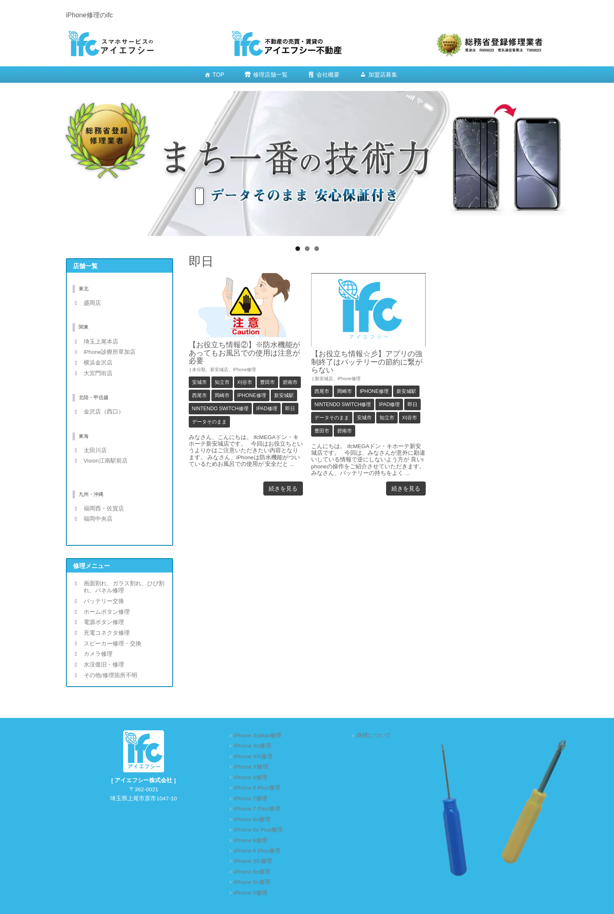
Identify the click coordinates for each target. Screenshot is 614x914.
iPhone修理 (244, 369)
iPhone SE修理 (253, 861)
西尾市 (199, 395)
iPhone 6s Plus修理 (258, 830)
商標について (373, 735)
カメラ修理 (98, 654)
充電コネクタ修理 (107, 633)
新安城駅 (284, 395)
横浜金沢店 (98, 363)
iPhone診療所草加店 (110, 352)
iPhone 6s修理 (252, 819)
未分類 (199, 369)
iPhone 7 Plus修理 (257, 809)
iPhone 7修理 (251, 798)
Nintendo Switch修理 (220, 408)
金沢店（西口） (104, 412)
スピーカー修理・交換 (112, 644)
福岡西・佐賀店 (104, 508)
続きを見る (283, 488)
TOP (219, 74)
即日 (290, 408)
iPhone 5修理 (251, 893)
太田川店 (95, 450)
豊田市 (267, 382)
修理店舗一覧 (270, 74)
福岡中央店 (98, 519)
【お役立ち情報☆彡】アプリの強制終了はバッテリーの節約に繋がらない (366, 362)
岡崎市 (222, 395)
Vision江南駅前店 (106, 461)
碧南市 (290, 382)
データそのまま (209, 422)
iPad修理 (266, 408)
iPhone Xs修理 (252, 746)
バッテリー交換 (104, 601)
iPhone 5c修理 (252, 882)
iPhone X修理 (251, 767)
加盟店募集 (382, 74)
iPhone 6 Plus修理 (257, 851)
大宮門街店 (98, 373)
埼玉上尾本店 (101, 342)
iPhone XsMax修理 (258, 735)
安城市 (199, 382)
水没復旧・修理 (104, 665)
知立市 (222, 382)
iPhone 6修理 (251, 840)
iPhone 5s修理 (252, 872)
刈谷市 (244, 382)
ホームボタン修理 (107, 612)
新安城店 (219, 369)
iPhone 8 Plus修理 (257, 788)
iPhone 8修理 (251, 777)
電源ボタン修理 (104, 622)
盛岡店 (92, 303)
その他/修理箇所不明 (110, 675)
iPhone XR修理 (253, 756)
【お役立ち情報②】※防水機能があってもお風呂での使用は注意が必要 (244, 353)
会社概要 (328, 74)
